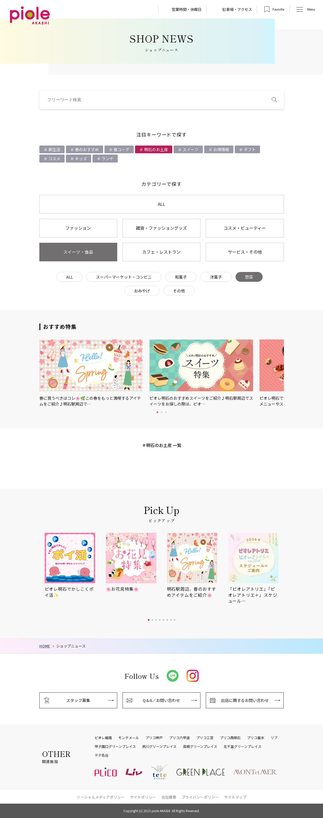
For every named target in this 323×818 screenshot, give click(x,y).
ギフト (249, 149)
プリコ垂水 (255, 738)
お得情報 (220, 149)
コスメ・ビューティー (245, 228)
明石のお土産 (155, 149)
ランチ (107, 158)
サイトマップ (235, 797)
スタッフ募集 (78, 700)
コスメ (54, 158)
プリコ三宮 (204, 738)
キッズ (80, 158)
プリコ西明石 (230, 738)
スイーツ (190, 149)
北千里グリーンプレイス (242, 746)
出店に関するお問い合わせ (245, 700)
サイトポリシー (143, 797)
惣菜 (249, 277)
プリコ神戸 (154, 738)
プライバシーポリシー (200, 797)
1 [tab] (157, 412)
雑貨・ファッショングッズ (161, 228)
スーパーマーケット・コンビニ (124, 277)
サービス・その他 (245, 252)
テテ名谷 (101, 755)
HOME (44, 646)
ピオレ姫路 (103, 738)
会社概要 (168, 797)
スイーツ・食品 (78, 252)
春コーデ (121, 149)
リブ (274, 738)
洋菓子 (216, 277)
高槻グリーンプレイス (200, 746)
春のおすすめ (86, 149)
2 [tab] (161, 412)
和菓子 (181, 277)
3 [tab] (166, 412)
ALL (161, 204)
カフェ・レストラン (161, 252)
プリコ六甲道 (179, 738)
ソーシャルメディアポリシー (101, 797)
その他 (179, 290)
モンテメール (128, 738)
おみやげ (142, 290)
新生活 (54, 149)
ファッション (78, 228)
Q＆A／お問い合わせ (161, 700)
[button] (148, 620)
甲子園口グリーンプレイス (115, 746)
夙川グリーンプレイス (159, 746)
